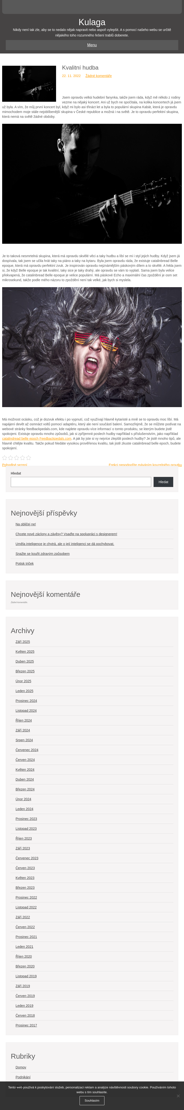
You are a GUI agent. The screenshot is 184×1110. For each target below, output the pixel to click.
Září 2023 (23, 848)
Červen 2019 (25, 996)
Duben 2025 (25, 661)
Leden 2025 (24, 691)
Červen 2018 (25, 1015)
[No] (178, 1095)
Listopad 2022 (26, 907)
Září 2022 (23, 917)
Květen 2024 (25, 770)
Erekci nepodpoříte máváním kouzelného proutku (145, 465)
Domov (21, 1067)
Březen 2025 (25, 671)
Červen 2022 (25, 927)
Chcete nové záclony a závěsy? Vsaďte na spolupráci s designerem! (66, 534)
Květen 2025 (25, 651)
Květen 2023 (25, 878)
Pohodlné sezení (14, 465)
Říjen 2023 (24, 838)
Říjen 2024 (24, 720)
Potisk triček (25, 563)
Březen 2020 (25, 966)
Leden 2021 (24, 947)
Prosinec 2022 (26, 897)
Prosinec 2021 (26, 937)
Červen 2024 (25, 760)
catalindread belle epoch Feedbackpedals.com (36, 438)
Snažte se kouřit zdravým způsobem (43, 554)
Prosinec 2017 (26, 1025)
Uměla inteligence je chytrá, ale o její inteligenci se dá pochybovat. (65, 544)
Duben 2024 (25, 779)
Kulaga (92, 22)
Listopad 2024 (26, 710)
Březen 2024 (25, 789)
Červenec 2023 (27, 858)
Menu (92, 45)
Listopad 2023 (26, 829)
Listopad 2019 (26, 976)
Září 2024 (23, 730)
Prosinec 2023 (26, 819)
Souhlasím (92, 1100)
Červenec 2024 (27, 750)
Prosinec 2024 (26, 701)
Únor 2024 (23, 799)
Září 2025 (23, 642)
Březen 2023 (25, 888)
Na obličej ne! (26, 524)
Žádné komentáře (99, 76)
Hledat (16, 473)
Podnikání (23, 1077)
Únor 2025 (23, 681)
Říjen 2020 (24, 956)
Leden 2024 (24, 809)
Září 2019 (23, 986)
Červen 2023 (25, 868)
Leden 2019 (24, 1006)
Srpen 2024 (24, 740)
